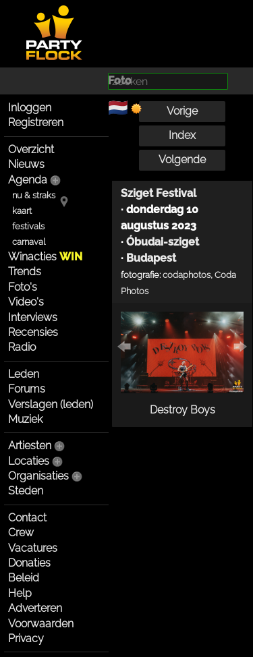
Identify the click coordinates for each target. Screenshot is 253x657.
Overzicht (31, 149)
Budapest (151, 258)
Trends (24, 271)
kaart (22, 211)
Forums (26, 388)
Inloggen (29, 107)
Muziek (25, 419)
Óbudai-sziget (162, 241)
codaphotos (186, 274)
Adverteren (35, 608)
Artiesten (29, 445)
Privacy (26, 638)
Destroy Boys (182, 409)
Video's (26, 301)
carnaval (28, 242)
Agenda (27, 179)
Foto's (22, 287)
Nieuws (26, 164)
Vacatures (32, 548)
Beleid (23, 577)
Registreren (35, 122)
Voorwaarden (41, 623)
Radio (22, 347)
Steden (25, 490)
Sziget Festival (158, 193)
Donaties (29, 562)
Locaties (28, 461)
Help (20, 593)
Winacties (45, 256)
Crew (21, 532)
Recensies (33, 332)
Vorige (182, 111)
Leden (23, 374)
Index (182, 135)
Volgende (182, 159)
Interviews (32, 317)
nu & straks (33, 195)
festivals (28, 226)
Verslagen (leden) (50, 404)
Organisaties (38, 475)
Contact (27, 517)
